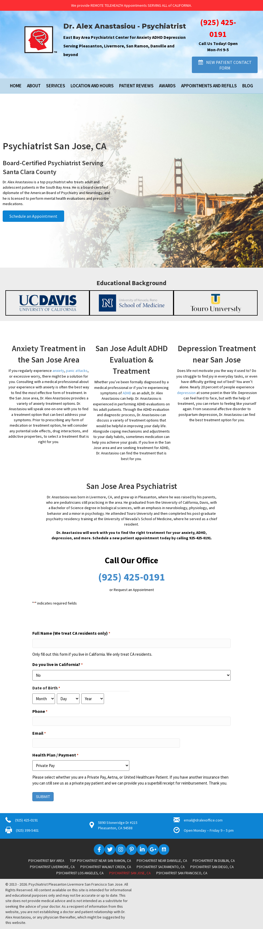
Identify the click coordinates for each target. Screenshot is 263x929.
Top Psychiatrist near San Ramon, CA (100, 860)
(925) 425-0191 (131, 577)
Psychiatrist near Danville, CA (162, 860)
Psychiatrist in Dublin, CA (214, 860)
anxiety (58, 370)
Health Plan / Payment (55, 755)
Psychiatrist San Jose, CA (130, 873)
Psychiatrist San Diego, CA (212, 867)
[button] (225, 65)
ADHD (127, 393)
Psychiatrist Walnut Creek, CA (105, 867)
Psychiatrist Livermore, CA (52, 867)
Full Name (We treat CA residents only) (71, 633)
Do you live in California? (57, 665)
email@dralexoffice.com (203, 820)
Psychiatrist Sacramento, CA (161, 867)
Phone (39, 711)
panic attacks (77, 370)
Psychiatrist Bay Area (46, 860)
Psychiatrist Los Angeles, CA (79, 873)
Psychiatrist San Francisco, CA (181, 873)
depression (186, 392)
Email (39, 733)
